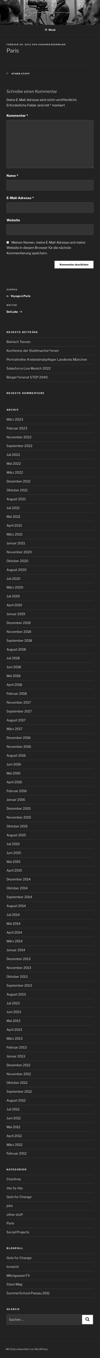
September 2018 (19, 640)
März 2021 (14, 534)
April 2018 (14, 685)
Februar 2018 (17, 693)
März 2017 (14, 729)
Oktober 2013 (17, 977)
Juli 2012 (13, 1109)
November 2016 (19, 746)
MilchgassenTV (18, 1275)
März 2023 (15, 419)
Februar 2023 (17, 428)
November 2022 (19, 437)
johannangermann (52, 44)
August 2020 (16, 570)
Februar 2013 (17, 1047)
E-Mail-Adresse (20, 198)
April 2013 (14, 1030)
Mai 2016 (13, 773)
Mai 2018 (13, 676)
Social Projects (18, 1232)
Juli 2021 (13, 508)
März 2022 (15, 472)
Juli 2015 (13, 844)
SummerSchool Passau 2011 (28, 1293)
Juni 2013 (14, 1012)
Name (12, 176)
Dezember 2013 (19, 959)
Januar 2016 (16, 800)
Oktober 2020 (17, 561)
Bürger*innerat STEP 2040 (27, 377)
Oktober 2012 (17, 1083)
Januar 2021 (16, 543)
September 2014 (19, 897)
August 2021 (16, 499)
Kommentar (17, 115)
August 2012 (16, 1100)
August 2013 (16, 994)
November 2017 (19, 702)
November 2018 (19, 632)
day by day (15, 1188)
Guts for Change (19, 1197)
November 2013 (19, 968)
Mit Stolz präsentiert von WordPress (27, 1349)
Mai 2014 (13, 923)
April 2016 (14, 782)
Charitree (14, 1179)
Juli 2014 (13, 915)
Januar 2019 (16, 614)
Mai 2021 (13, 516)
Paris (10, 1223)
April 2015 (14, 870)
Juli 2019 (13, 596)
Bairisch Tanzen (19, 342)
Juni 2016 (14, 764)
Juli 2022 (13, 455)
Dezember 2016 (19, 738)
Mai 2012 (13, 1127)
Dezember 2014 (19, 879)
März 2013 (15, 1038)
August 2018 (16, 649)
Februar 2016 (17, 791)
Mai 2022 (14, 463)
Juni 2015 (14, 853)
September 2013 (19, 985)
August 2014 (16, 906)
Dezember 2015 (19, 808)
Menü (50, 29)
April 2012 (14, 1136)
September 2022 (19, 446)
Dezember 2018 (19, 623)
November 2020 (19, 552)
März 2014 (15, 941)
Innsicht (13, 1267)
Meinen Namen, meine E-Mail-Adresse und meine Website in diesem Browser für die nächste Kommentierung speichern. (46, 248)
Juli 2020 (13, 579)
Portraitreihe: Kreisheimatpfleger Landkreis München (47, 359)
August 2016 (16, 755)
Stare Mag (14, 1284)
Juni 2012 (14, 1118)
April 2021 (14, 525)
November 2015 (19, 817)
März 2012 (14, 1145)
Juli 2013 (13, 1003)
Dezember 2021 (18, 481)
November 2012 (19, 1074)
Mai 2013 (13, 1021)
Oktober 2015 (17, 826)
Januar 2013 (16, 1056)
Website (13, 220)
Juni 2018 (14, 667)
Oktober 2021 (17, 490)
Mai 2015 (13, 862)
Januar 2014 (16, 950)
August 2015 (16, 835)
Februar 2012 (17, 1153)
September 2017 (19, 711)
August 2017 (16, 720)
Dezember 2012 (18, 1065)
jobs (10, 1206)
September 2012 (19, 1091)
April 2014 (14, 932)
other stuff (21, 73)
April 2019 (14, 605)
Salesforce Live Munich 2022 (29, 368)
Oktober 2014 (17, 888)
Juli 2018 (13, 658)
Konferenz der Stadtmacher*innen (33, 351)
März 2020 (15, 587)
